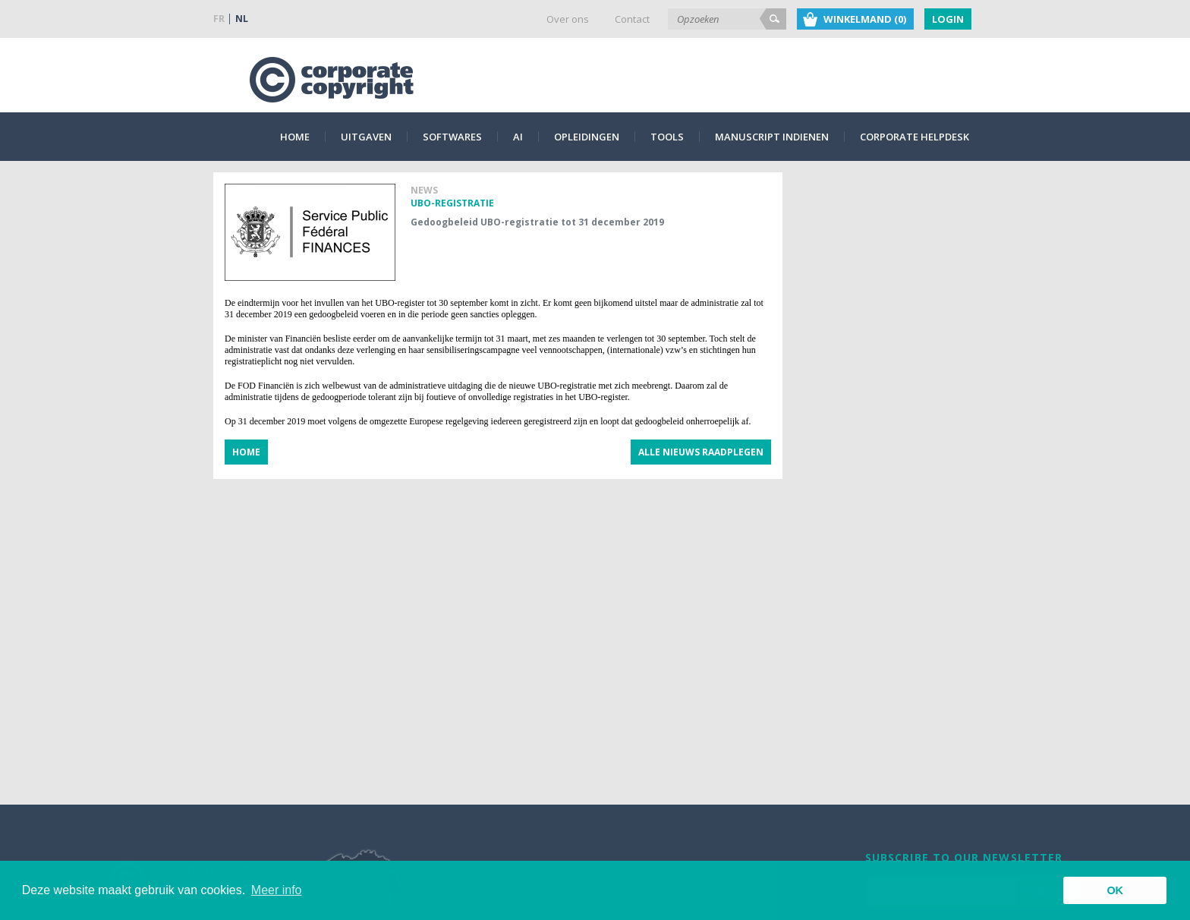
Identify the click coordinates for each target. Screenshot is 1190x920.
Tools (667, 136)
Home (295, 136)
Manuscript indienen (772, 136)
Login (948, 19)
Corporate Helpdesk (914, 136)
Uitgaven (366, 136)
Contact (632, 19)
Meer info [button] (276, 890)
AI (518, 136)
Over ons (567, 19)
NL (241, 18)
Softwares (452, 136)
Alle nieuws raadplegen (700, 452)
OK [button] (1115, 890)
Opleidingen (586, 136)
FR (219, 18)
